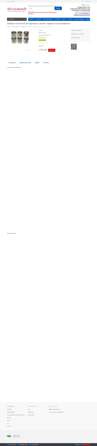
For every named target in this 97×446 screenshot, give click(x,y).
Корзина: (86, 4)
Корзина (77, 444)
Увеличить (28, 50)
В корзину (52, 50)
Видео (37, 62)
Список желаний (35, 444)
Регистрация (87, 1)
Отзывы (46, 62)
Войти (82, 1)
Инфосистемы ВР (16, 436)
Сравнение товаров (24, 444)
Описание (12, 62)
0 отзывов (40, 30)
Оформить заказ (85, 444)
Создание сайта (16, 435)
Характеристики (25, 62)
